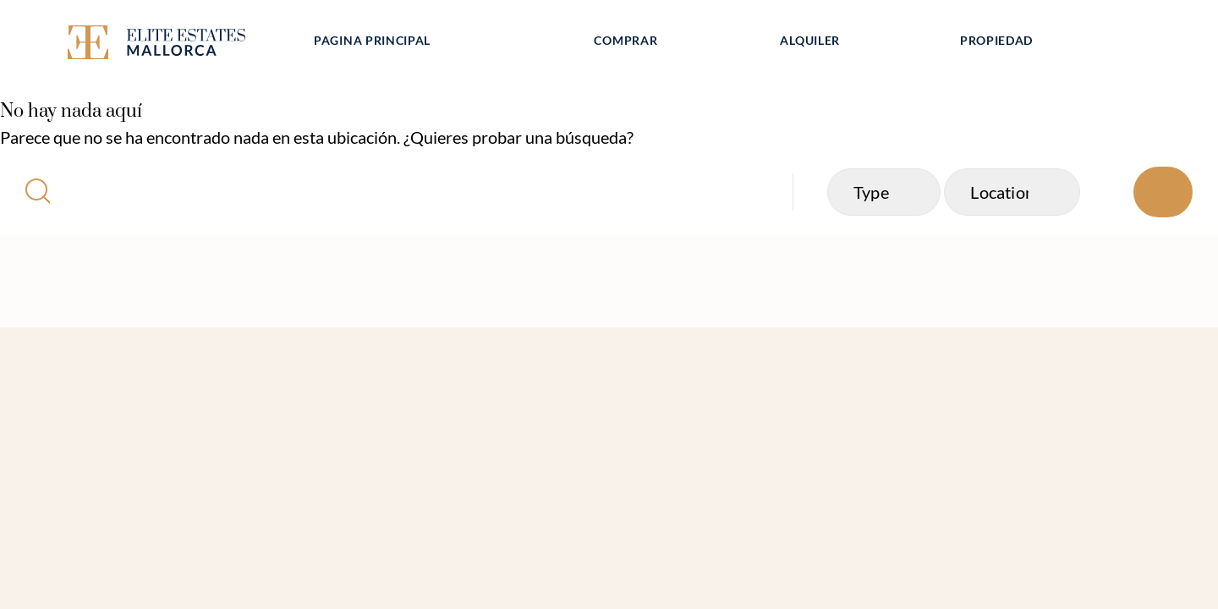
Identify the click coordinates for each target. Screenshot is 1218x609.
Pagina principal (372, 40)
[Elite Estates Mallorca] (176, 45)
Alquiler (810, 40)
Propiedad (996, 40)
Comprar (625, 40)
